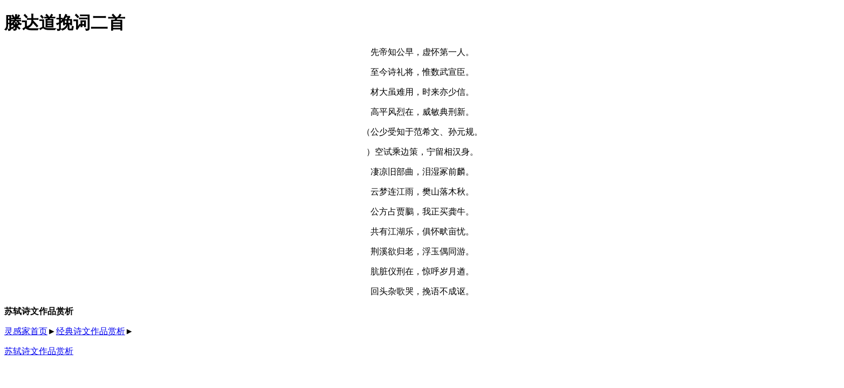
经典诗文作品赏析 (90, 331)
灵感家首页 (25, 331)
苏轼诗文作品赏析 (38, 351)
